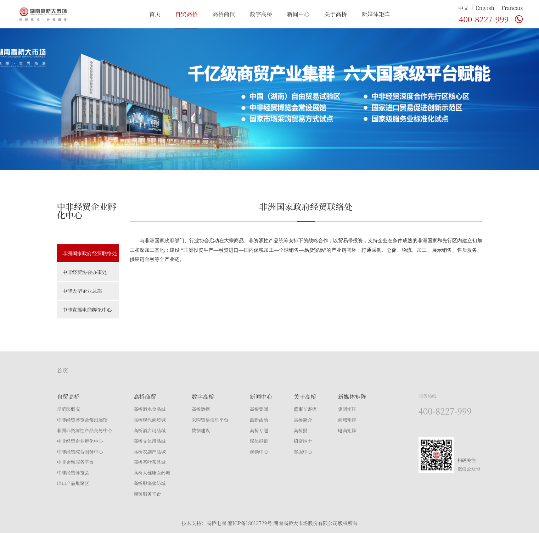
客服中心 (303, 451)
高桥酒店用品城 (150, 430)
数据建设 (201, 430)
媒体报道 (259, 441)
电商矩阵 (347, 430)
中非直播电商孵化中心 (87, 309)
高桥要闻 (259, 409)
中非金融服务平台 (75, 462)
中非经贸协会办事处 (84, 272)
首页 (155, 14)
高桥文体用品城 (150, 441)
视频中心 (259, 451)
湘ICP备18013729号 (249, 523)
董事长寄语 (305, 409)
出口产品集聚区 (73, 483)
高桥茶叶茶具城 (150, 462)
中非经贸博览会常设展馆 (82, 419)
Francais (512, 7)
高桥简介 (303, 419)
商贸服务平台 (147, 493)
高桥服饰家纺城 (150, 483)
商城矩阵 (347, 419)
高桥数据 (201, 409)
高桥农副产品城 (150, 451)
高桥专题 (259, 430)
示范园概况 (68, 409)
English (485, 7)
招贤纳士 (303, 441)
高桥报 (301, 430)
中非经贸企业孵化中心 (80, 441)
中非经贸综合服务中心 (80, 451)
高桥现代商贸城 (150, 419)
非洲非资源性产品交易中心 (84, 430)
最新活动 (259, 419)
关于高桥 (335, 14)
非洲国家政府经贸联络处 (89, 253)
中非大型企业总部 (82, 290)
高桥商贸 (223, 14)
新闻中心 (298, 14)
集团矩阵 (347, 409)
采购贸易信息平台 (210, 419)
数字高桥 (260, 14)
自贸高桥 (186, 14)
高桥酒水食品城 (150, 409)
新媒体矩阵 (375, 14)
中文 (463, 7)
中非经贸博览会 (73, 472)
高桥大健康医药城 (152, 472)
